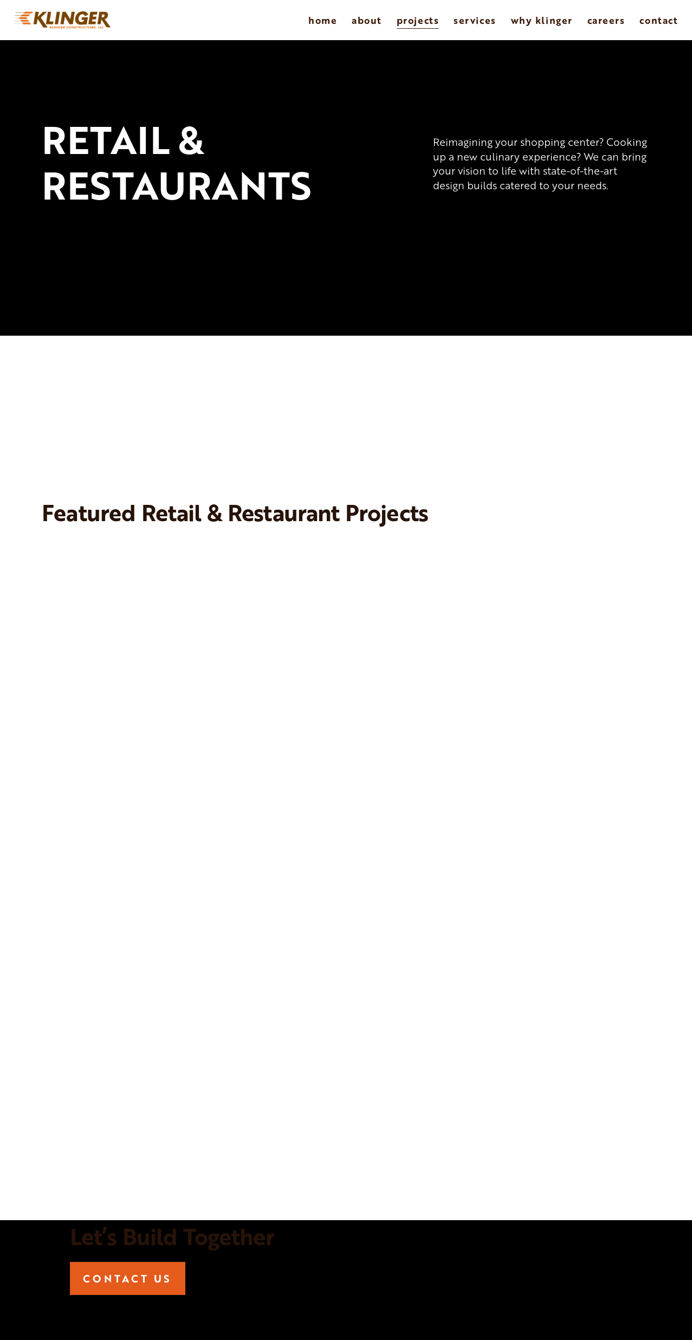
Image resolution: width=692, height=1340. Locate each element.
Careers (606, 20)
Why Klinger (542, 20)
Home (322, 20)
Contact (658, 20)
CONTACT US (127, 1278)
